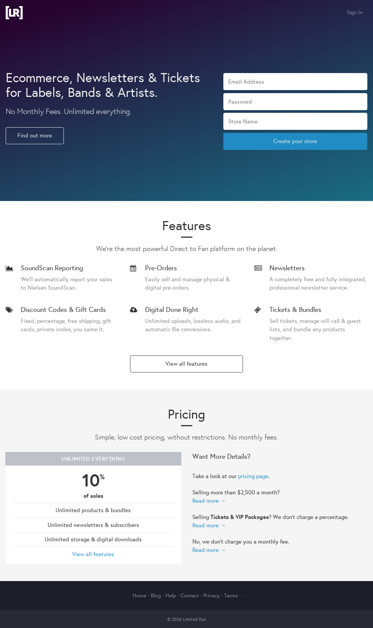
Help (171, 595)
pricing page (253, 476)
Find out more (34, 135)
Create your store (295, 141)
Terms (231, 595)
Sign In (354, 12)
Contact (190, 595)
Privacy (211, 595)
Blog (156, 595)
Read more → (209, 500)
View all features (186, 363)
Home (139, 595)
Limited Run (14, 12)
